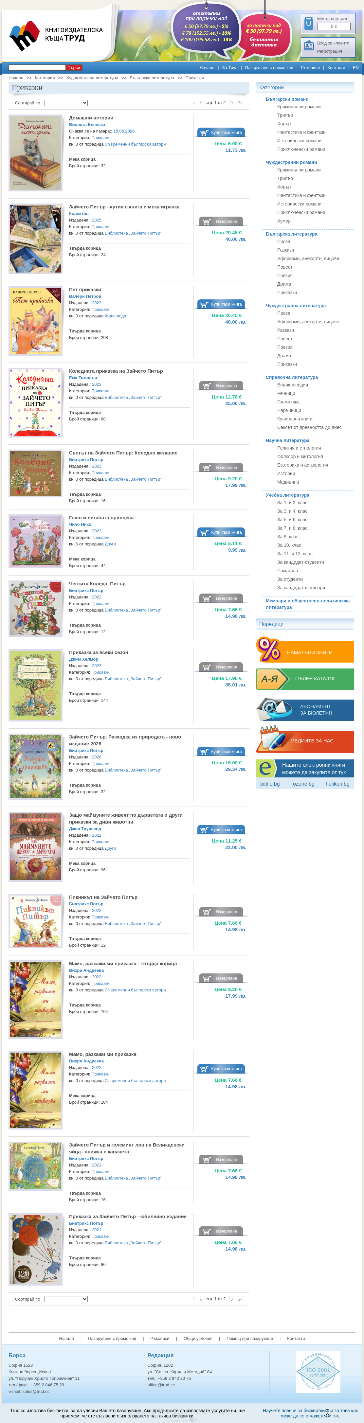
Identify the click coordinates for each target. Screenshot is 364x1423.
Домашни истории (91, 117)
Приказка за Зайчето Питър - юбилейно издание (128, 1216)
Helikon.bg (338, 784)
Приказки (195, 77)
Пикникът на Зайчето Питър (103, 897)
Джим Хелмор (83, 659)
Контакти (336, 67)
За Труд (230, 67)
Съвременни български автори (135, 144)
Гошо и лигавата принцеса (101, 517)
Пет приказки (85, 289)
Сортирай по (28, 102)
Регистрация (329, 51)
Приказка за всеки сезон (98, 652)
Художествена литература (92, 77)
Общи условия (198, 1338)
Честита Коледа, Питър (97, 583)
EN (356, 67)
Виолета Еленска (87, 124)
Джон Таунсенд (85, 828)
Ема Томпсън (83, 377)
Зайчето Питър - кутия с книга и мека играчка (124, 206)
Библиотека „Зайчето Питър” (133, 233)
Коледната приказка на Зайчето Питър (116, 371)
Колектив (79, 213)
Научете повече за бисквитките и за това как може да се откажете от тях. (310, 1413)
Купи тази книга (226, 132)
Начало (207, 67)
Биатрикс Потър (86, 459)
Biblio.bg (270, 784)
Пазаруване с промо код (269, 67)
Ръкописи (310, 67)
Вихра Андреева (86, 970)
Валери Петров (85, 296)
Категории (45, 77)
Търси (74, 67)
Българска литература (152, 77)
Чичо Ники (80, 524)
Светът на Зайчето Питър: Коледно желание (123, 452)
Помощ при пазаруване (250, 1338)
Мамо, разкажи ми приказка (102, 1054)
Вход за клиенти (333, 43)
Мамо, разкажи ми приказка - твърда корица (123, 963)
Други (110, 544)
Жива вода (115, 315)
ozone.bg (304, 784)
